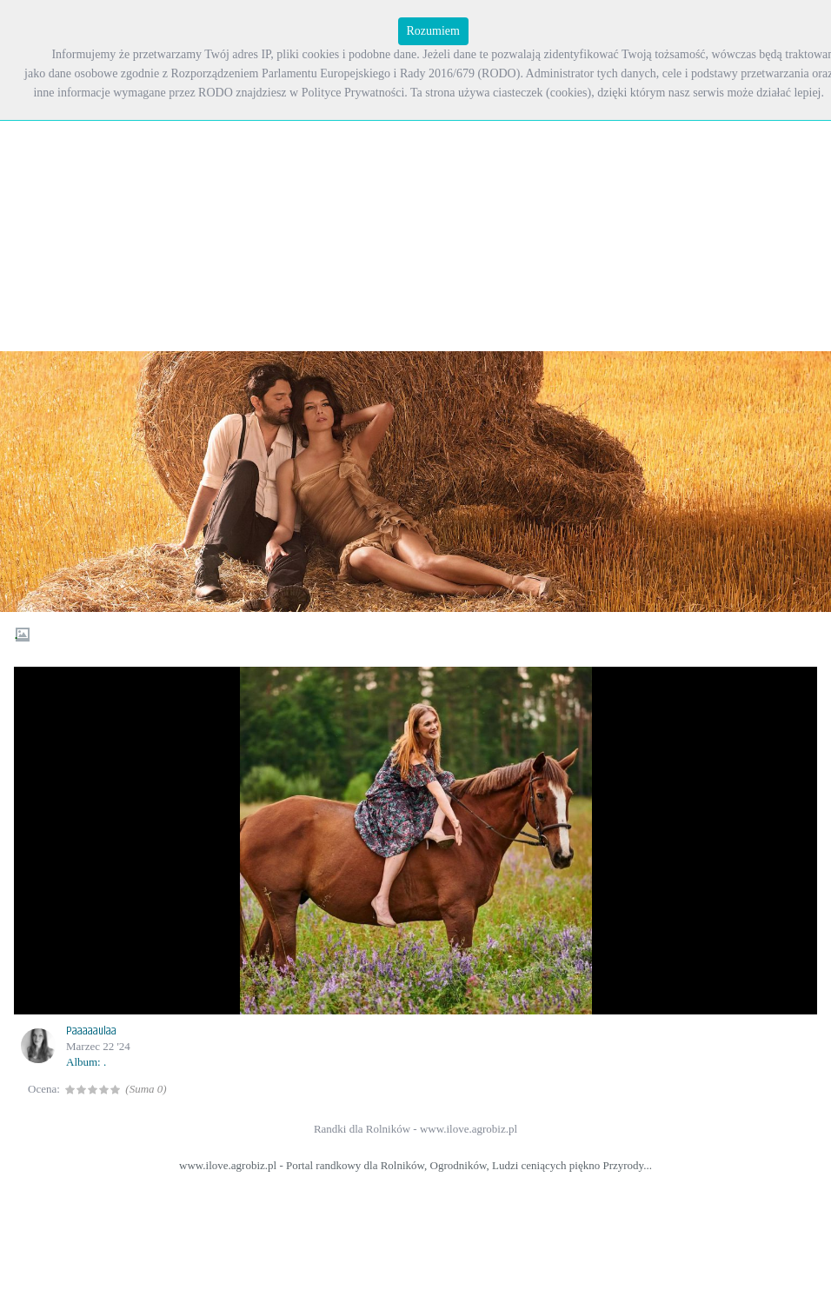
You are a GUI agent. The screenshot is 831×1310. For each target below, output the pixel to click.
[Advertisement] (415, 153)
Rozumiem (433, 30)
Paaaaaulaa (91, 1031)
